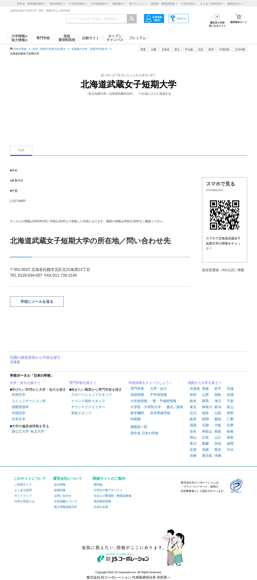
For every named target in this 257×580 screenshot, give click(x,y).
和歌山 (207, 431)
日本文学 (18, 419)
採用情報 (60, 490)
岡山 (193, 437)
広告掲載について (65, 501)
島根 (230, 431)
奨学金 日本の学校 (144, 433)
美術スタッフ (81, 413)
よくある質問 (23, 490)
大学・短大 (158, 388)
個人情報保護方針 (65, 507)
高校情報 (137, 395)
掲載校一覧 (138, 427)
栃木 (193, 401)
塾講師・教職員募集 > (164, 3)
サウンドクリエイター (88, 407)
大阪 (217, 425)
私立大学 (37, 431)
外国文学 (18, 395)
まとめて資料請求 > (212, 3)
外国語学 (18, 413)
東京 (193, 407)
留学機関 (137, 413)
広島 (205, 437)
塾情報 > (119, 3)
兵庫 (230, 425)
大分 (230, 449)
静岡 (205, 419)
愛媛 (205, 443)
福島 (217, 395)
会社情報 (60, 484)
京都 (205, 425)
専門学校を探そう (82, 383)
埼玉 (217, 401)
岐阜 (193, 419)
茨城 (230, 395)
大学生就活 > (189, 3)
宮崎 (193, 456)
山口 (217, 437)
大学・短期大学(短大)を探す (49, 48)
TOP (21, 150)
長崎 (205, 449)
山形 (205, 395)
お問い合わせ (62, 495)
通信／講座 (174, 407)
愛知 (217, 419)
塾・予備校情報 (164, 401)
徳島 (230, 437)
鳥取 (217, 431)
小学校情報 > (100, 3)
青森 (205, 388)
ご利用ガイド (23, 484)
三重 (230, 419)
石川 (193, 413)
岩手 (217, 388)
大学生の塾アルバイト (108, 490)
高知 (217, 443)
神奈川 (207, 407)
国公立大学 (20, 431)
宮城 (230, 388)
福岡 (230, 443)
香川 (193, 443)
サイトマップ (23, 495)
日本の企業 (101, 507)
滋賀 (193, 425)
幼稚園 (135, 419)
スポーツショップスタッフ (91, 395)
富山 (230, 407)
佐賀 (193, 449)
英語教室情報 (102, 501)
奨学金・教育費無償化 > (31, 3)
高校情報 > (57, 3)
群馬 (205, 401)
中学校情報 (158, 395)
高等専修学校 (160, 413)
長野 (230, 413)
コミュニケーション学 (29, 401)
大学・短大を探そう (25, 383)
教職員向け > (235, 3)
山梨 (217, 413)
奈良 (193, 431)
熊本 (217, 449)
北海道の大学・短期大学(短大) (89, 48)
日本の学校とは (24, 501)
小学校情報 (138, 401)
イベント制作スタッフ (88, 401)
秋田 (193, 395)
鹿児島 (207, 456)
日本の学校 (20, 48)
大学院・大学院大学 (145, 407)
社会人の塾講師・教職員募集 (112, 495)
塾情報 (98, 484)
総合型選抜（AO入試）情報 (223, 270)
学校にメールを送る (37, 301)
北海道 (165, 49)
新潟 (217, 407)
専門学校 (137, 388)
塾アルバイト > (138, 3)
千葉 (230, 401)
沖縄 (217, 456)
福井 (205, 413)
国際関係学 (20, 407)
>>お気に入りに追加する (155, 93)
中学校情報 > (78, 3)
